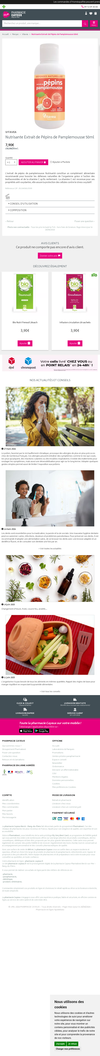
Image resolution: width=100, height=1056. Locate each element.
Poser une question (11, 753)
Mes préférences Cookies (64, 787)
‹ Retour (9, 221)
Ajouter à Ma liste (60, 162)
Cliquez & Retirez (25, 702)
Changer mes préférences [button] (68, 1049)
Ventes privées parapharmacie (66, 756)
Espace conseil (59, 760)
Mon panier (7, 811)
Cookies (56, 784)
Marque (15, 34)
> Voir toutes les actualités (50, 548)
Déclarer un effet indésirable (65, 770)
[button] (11, 162)
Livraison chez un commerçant (66, 807)
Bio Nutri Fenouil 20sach (24, 323)
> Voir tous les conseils (50, 691)
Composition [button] (17, 211)
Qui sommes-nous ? (11, 746)
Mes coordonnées (10, 804)
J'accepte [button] (60, 1044)
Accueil (5, 34)
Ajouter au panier (33, 162)
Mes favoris (7, 814)
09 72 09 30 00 (75, 711)
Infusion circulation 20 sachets (74, 323)
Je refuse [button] (72, 1044)
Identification (8, 800)
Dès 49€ (75, 702)
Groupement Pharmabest (14, 749)
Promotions (57, 753)
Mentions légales (60, 777)
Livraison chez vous (61, 804)
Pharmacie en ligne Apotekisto (50, 910)
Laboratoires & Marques (63, 749)
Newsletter (57, 763)
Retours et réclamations (13, 760)
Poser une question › (84, 221)
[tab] (50, 204)
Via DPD (25, 711)
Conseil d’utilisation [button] (23, 204)
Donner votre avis (50, 256)
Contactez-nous (9, 756)
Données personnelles (63, 780)
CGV (54, 773)
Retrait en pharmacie (61, 800)
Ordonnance (58, 766)
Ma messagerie (9, 817)
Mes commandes (10, 807)
